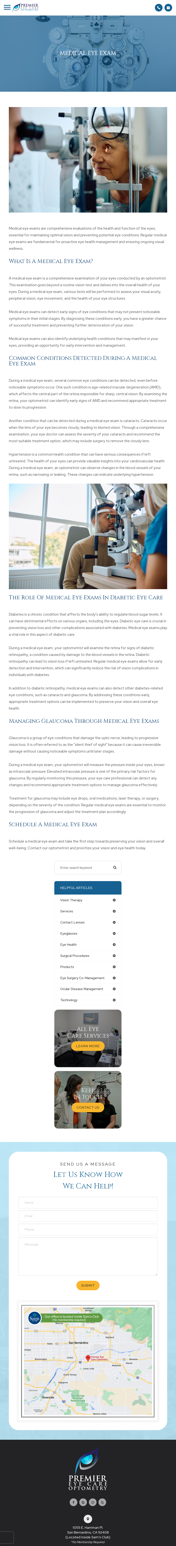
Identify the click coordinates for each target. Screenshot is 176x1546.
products (67, 967)
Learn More (88, 1046)
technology (68, 1000)
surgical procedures (74, 956)
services (66, 911)
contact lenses (72, 922)
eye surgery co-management (82, 978)
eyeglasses (68, 933)
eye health (68, 944)
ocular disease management (81, 989)
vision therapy (71, 900)
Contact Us (88, 1107)
